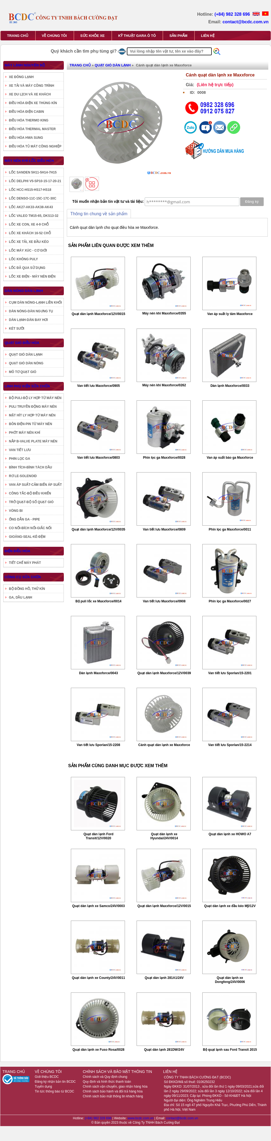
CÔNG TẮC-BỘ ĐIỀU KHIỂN (30, 493)
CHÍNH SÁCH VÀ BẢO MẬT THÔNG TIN (117, 1071)
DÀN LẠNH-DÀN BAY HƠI (28, 320)
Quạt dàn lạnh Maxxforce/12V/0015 (98, 314)
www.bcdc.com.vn (141, 1118)
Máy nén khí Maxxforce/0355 (164, 313)
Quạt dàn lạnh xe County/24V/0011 (98, 978)
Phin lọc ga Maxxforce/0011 (230, 529)
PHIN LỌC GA (19, 459)
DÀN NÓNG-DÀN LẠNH (24, 291)
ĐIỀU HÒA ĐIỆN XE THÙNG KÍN (33, 103)
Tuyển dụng (43, 1086)
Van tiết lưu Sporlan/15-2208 (98, 745)
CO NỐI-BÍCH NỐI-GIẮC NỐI (30, 528)
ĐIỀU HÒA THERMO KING (28, 120)
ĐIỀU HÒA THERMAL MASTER (32, 129)
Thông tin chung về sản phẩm (98, 213)
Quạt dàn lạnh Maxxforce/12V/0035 (98, 529)
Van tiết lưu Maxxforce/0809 (164, 529)
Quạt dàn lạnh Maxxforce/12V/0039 (164, 673)
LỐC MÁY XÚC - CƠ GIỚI (28, 250)
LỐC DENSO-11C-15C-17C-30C (32, 198)
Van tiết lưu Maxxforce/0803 (98, 457)
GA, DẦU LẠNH (20, 597)
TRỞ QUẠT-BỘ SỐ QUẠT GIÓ (31, 502)
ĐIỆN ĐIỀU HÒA (17, 551)
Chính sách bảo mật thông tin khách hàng (113, 1096)
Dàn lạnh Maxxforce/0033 (229, 386)
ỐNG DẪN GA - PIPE (24, 519)
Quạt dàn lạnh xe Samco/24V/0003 (98, 906)
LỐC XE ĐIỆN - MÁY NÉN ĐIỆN (32, 276)
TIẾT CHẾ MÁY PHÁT (25, 563)
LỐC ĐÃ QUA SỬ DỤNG (27, 268)
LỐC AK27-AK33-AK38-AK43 (31, 207)
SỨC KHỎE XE (92, 36)
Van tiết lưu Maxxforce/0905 (98, 386)
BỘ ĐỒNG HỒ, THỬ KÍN (27, 589)
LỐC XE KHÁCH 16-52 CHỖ (30, 233)
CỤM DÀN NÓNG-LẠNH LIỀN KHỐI (35, 302)
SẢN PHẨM (178, 36)
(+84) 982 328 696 (232, 14)
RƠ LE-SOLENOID (23, 476)
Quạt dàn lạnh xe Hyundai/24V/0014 (164, 836)
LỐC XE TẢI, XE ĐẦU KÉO (29, 242)
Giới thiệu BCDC (47, 1077)
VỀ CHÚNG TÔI (54, 36)
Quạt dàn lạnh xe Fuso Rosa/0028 (98, 1050)
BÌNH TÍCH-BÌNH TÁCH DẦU (30, 467)
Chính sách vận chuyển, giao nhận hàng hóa (115, 1086)
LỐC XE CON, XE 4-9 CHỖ (29, 224)
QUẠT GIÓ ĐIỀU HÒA (22, 343)
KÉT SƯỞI (16, 328)
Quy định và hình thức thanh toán (107, 1082)
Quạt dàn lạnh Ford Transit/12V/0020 (99, 836)
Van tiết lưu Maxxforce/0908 (164, 601)
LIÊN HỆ (207, 36)
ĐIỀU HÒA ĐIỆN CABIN (26, 112)
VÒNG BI (16, 511)
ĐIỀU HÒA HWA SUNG (26, 138)
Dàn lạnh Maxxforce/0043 (98, 673)
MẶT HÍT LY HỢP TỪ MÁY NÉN (32, 415)
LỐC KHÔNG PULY (23, 259)
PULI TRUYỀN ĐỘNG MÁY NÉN (33, 407)
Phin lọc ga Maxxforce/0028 (164, 457)
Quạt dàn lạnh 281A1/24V (164, 978)
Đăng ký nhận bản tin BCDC (55, 1082)
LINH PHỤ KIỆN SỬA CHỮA (27, 386)
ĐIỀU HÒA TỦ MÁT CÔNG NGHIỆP (35, 146)
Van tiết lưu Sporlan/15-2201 (230, 673)
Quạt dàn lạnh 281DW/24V (164, 1050)
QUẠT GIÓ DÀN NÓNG (26, 363)
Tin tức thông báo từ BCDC (54, 1091)
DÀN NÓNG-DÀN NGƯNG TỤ (31, 311)
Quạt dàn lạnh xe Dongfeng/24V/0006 (230, 980)
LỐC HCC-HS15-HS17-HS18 (30, 190)
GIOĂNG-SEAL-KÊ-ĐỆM (27, 537)
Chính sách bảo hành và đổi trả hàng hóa (113, 1091)
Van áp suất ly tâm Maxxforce (230, 314)
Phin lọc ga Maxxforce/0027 (230, 601)
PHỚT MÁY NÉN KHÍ (24, 433)
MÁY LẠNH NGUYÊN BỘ (25, 65)
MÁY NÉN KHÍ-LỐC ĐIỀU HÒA (29, 161)
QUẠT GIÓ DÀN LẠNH (25, 354)
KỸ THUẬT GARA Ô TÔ (137, 36)
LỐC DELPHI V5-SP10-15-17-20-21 (35, 181)
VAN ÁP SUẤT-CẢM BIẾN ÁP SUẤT (35, 485)
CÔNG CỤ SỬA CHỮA (23, 577)
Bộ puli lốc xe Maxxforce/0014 (98, 601)
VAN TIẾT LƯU (20, 450)
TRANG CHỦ (17, 36)
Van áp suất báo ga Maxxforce (230, 457)
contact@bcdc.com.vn (246, 22)
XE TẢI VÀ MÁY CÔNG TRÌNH (31, 86)
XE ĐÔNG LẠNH (21, 77)
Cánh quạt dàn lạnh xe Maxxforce (164, 745)
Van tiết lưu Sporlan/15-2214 (230, 745)
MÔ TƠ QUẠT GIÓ (22, 372)
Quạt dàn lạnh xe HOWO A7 (230, 834)
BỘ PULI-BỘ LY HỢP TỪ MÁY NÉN (35, 398)
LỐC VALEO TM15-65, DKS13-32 (33, 216)
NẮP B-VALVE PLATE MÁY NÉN (33, 441)
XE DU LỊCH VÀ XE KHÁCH (30, 94)
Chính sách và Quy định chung (105, 1077)
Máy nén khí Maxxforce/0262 (164, 385)
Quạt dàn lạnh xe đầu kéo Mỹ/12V (230, 906)
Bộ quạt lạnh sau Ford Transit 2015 (230, 1050)
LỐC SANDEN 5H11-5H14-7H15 (33, 172)
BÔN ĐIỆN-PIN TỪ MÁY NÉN (30, 424)
